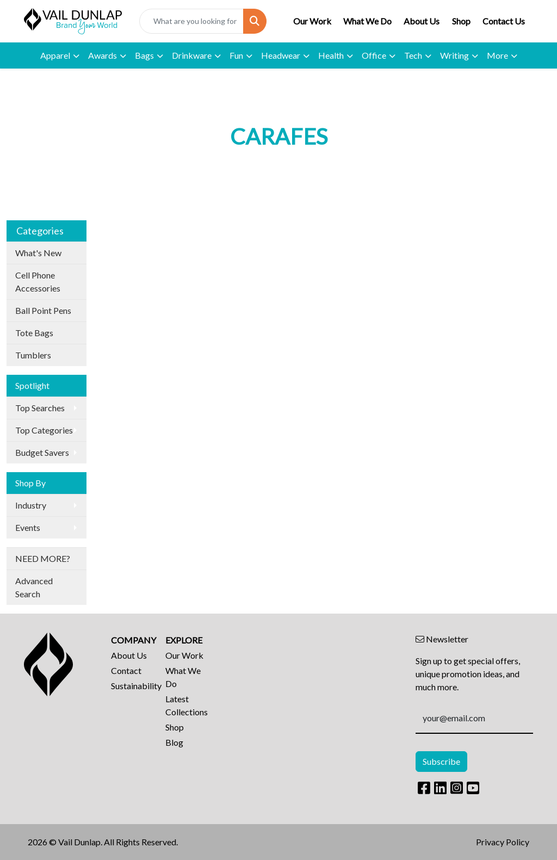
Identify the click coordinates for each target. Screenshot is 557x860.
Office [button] (374, 55)
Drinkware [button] (192, 55)
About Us (422, 21)
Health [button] (331, 55)
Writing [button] (454, 55)
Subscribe (441, 761)
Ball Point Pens (43, 310)
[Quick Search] (191, 21)
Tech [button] (413, 55)
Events (27, 527)
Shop (461, 21)
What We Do (367, 21)
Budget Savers (42, 452)
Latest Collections (186, 705)
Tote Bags (34, 332)
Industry (30, 505)
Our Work (312, 21)
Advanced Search (34, 587)
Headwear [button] (280, 55)
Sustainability (131, 685)
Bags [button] (144, 55)
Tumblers (33, 355)
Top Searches (40, 408)
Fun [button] (236, 55)
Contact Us (503, 21)
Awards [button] (102, 55)
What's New (38, 253)
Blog (174, 742)
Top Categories (44, 430)
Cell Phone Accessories (37, 281)
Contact (126, 670)
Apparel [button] (55, 55)
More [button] (497, 55)
